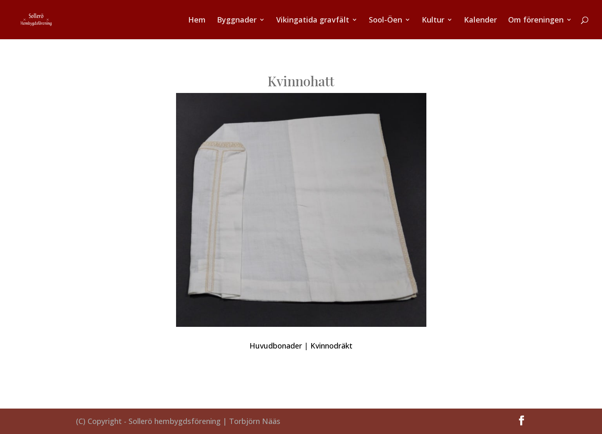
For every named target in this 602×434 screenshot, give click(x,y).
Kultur (433, 21)
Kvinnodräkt (331, 346)
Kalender (480, 21)
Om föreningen (536, 21)
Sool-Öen (385, 21)
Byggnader (237, 21)
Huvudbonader (275, 346)
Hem (197, 21)
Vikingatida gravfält (312, 21)
